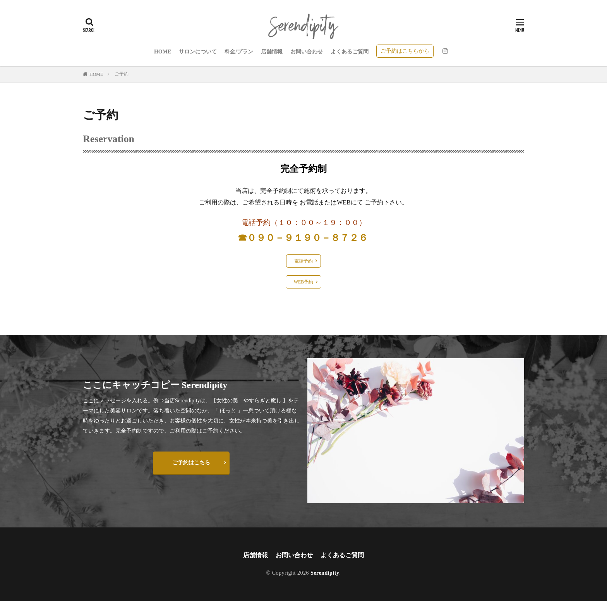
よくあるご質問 (350, 52)
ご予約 (122, 74)
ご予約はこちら (191, 462)
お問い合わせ (306, 52)
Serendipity (324, 573)
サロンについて (198, 52)
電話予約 (303, 261)
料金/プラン (239, 52)
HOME (162, 52)
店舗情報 (272, 52)
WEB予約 (304, 282)
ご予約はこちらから (405, 51)
